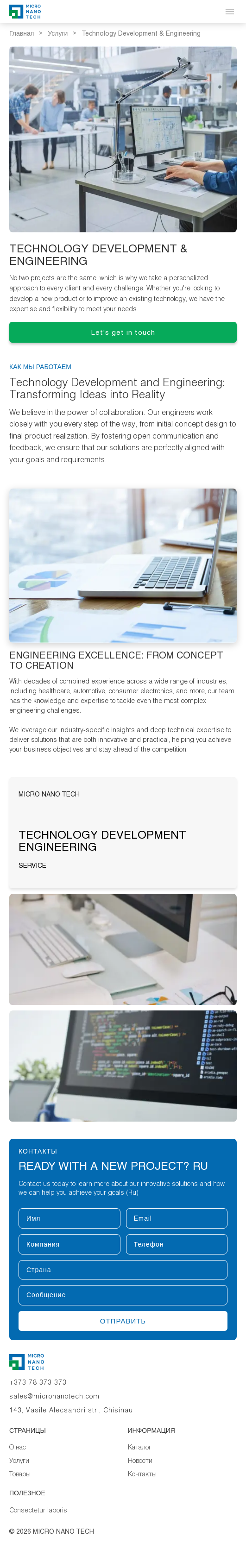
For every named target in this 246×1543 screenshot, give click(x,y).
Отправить (123, 1321)
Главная (21, 33)
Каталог (139, 1447)
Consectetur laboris (38, 1510)
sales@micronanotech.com (54, 1396)
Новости (140, 1460)
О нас (17, 1447)
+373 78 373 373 (38, 1382)
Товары (20, 1474)
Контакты (142, 1474)
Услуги (58, 33)
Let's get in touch (123, 332)
